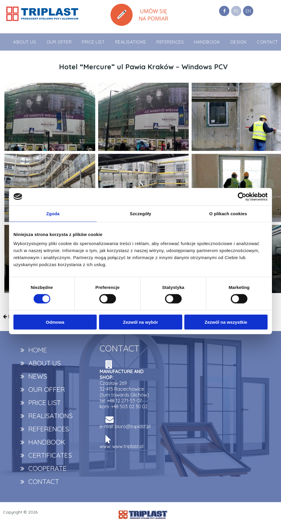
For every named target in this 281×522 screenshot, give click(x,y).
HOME (37, 350)
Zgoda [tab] (53, 213)
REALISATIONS (130, 42)
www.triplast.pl (127, 446)
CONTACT (267, 42)
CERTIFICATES (50, 455)
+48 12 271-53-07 (124, 401)
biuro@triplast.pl (132, 426)
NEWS (37, 376)
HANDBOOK (207, 42)
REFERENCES (170, 42)
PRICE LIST (93, 42)
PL (236, 11)
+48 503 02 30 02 (129, 406)
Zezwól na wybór (140, 322)
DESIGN (238, 42)
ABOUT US (24, 42)
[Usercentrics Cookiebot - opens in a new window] (242, 196)
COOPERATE (47, 468)
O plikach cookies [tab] (228, 213)
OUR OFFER (59, 42)
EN (248, 11)
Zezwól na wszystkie (226, 322)
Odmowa (55, 322)
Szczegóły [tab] (140, 213)
